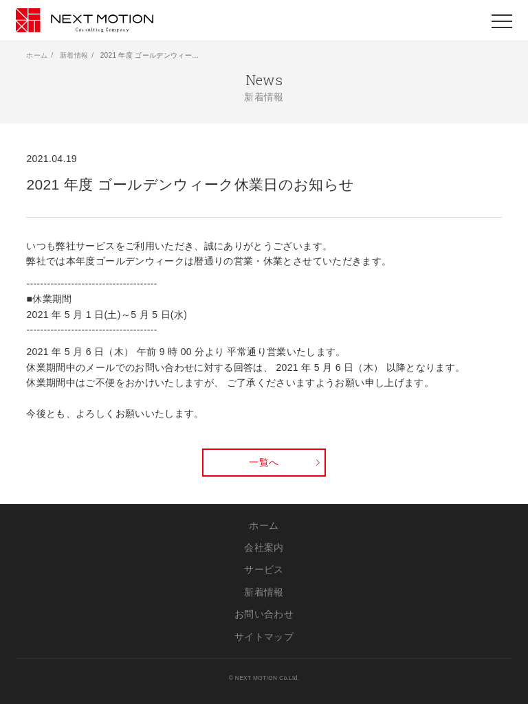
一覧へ (263, 462)
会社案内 (263, 547)
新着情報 (74, 55)
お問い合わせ (264, 614)
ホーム (36, 55)
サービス (263, 569)
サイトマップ (264, 636)
